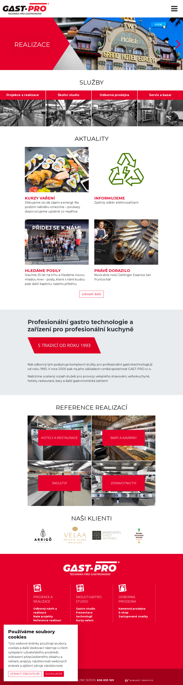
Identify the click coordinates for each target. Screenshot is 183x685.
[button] (178, 44)
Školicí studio (68, 95)
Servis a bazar (160, 95)
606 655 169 (105, 680)
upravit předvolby (25, 674)
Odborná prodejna (114, 95)
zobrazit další (91, 294)
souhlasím (53, 674)
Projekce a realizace (22, 95)
